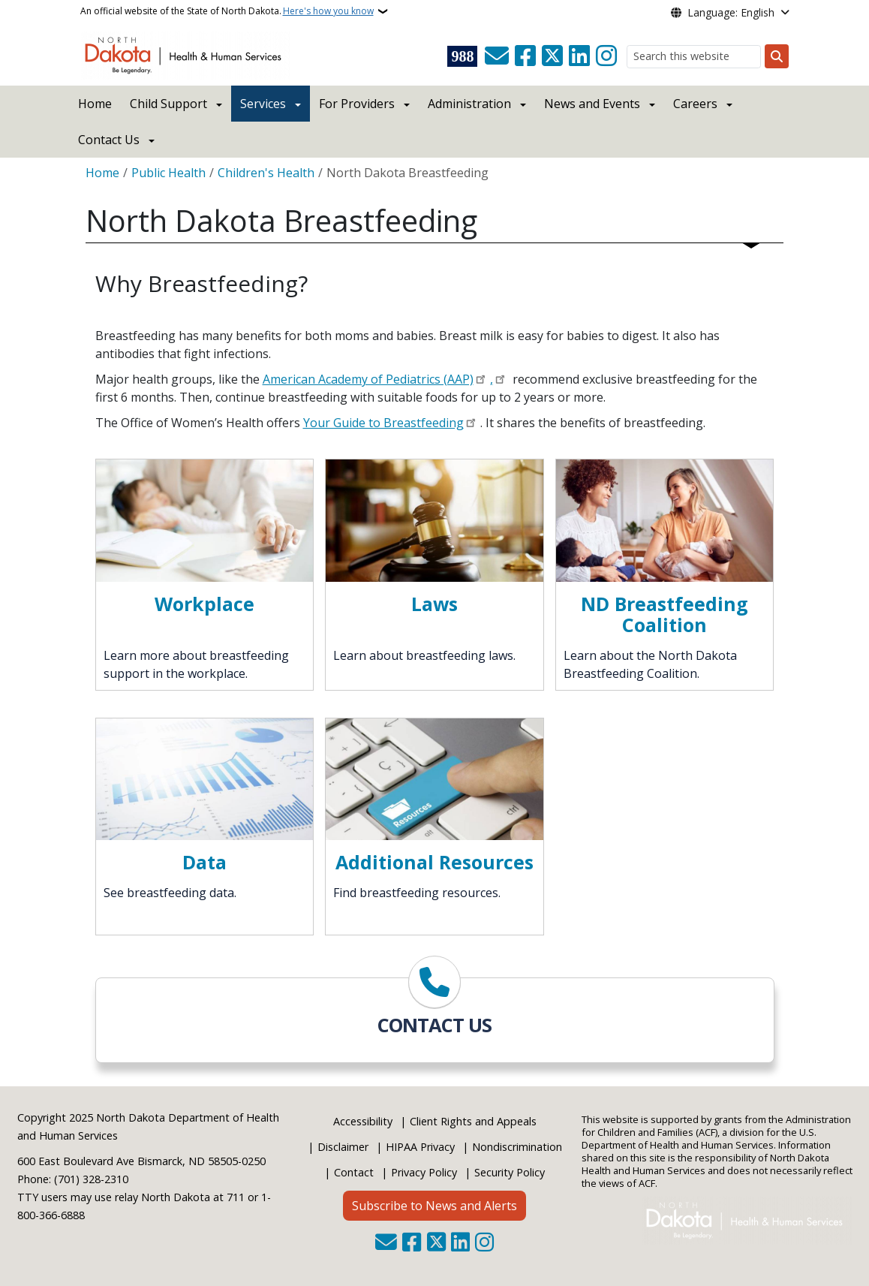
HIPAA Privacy (420, 1147)
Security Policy (509, 1172)
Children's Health (266, 172)
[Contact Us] (497, 56)
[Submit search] (777, 56)
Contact (354, 1172)
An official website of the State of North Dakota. (227, 11)
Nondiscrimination (517, 1147)
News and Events (592, 103)
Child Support (168, 103)
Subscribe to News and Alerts (434, 1205)
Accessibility (362, 1121)
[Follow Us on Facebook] (525, 56)
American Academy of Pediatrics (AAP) (368, 379)
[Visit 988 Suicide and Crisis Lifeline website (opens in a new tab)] (462, 56)
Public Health (168, 172)
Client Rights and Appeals (473, 1121)
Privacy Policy (424, 1172)
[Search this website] (694, 56)
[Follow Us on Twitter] (552, 56)
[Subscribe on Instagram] (606, 56)
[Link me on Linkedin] (579, 56)
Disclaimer (342, 1147)
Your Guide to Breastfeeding (383, 422)
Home (95, 103)
